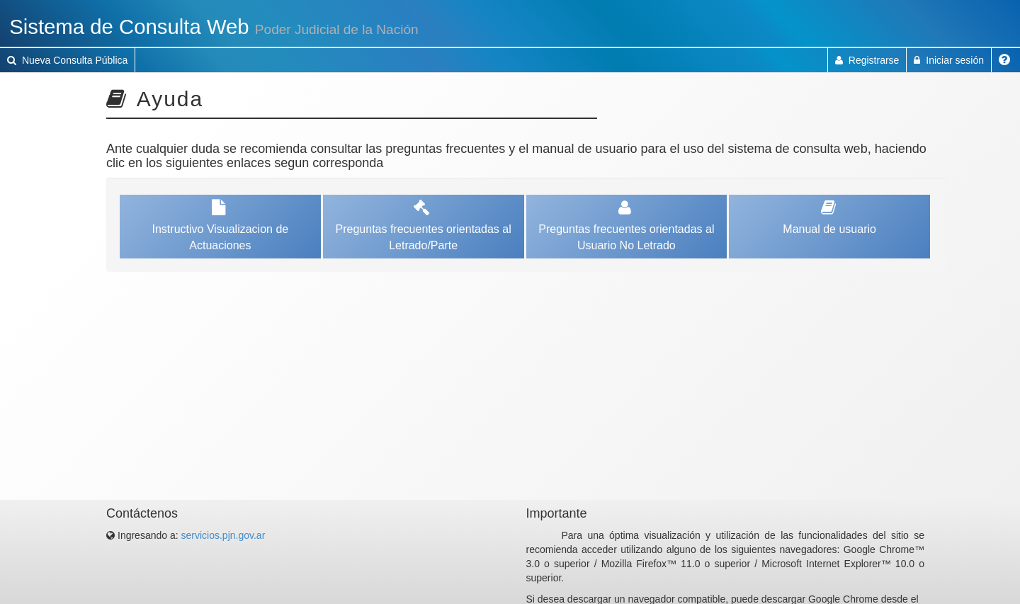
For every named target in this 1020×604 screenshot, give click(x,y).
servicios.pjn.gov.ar (223, 535)
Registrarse (867, 60)
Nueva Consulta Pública (67, 60)
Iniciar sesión (949, 60)
